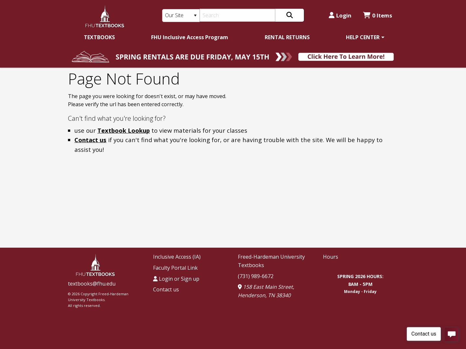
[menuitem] (99, 37)
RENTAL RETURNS (287, 37)
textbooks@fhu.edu (92, 283)
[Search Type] (181, 15)
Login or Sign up (176, 278)
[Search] (238, 15)
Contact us (90, 140)
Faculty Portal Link (175, 267)
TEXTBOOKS (99, 37)
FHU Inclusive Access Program (189, 37)
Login (340, 15)
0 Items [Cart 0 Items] (377, 15)
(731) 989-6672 (255, 276)
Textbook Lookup (123, 130)
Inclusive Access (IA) (177, 256)
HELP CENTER (363, 37)
